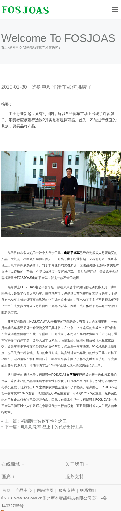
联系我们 (88, 490)
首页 (4, 47)
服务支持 (67, 490)
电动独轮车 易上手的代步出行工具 (52, 426)
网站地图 (45, 490)
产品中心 (23, 490)
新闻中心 (15, 47)
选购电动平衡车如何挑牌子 (42, 47)
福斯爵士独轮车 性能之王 (44, 421)
